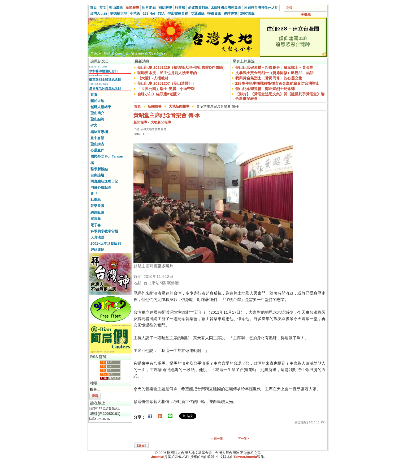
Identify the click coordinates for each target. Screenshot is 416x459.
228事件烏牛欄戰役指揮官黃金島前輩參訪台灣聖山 (277, 83)
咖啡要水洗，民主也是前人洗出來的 (167, 73)
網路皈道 (97, 212)
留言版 (95, 218)
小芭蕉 (135, 13)
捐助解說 (165, 8)
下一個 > (243, 438)
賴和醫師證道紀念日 (103, 71)
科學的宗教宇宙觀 (104, 231)
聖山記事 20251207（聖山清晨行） (166, 83)
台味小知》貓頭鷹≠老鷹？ (158, 94)
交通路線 (198, 13)
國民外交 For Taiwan (106, 156)
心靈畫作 (97, 150)
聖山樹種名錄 (177, 13)
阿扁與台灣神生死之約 (261, 8)
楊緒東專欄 (99, 132)
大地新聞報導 (179, 106)
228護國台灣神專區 (226, 8)
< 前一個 (217, 438)
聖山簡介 (97, 113)
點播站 (95, 200)
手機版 (306, 14)
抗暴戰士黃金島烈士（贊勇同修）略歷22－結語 (274, 73)
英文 (102, 8)
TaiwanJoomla (245, 457)
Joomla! (157, 457)
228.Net (149, 13)
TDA (161, 13)
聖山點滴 (97, 119)
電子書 (95, 225)
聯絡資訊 (214, 13)
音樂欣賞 (97, 206)
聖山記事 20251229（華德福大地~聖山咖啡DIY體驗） (182, 67)
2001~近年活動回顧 (105, 243)
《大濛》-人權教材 (152, 78)
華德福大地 (118, 13)
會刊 (93, 194)
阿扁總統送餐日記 (104, 181)
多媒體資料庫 (198, 8)
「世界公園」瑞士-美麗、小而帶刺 (165, 89)
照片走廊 (149, 8)
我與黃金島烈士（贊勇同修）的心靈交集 (268, 78)
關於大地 (97, 101)
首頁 (93, 8)
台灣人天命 (98, 13)
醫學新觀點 (99, 169)
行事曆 (180, 8)
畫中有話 (97, 138)
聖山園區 (116, 8)
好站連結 (97, 250)
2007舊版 (247, 13)
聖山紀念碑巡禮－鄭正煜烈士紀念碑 (265, 89)
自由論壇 (97, 175)
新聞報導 (132, 8)
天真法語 (97, 237)
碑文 (93, 125)
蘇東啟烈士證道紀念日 (105, 80)
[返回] (141, 445)
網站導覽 (230, 13)
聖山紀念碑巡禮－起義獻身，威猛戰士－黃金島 (274, 67)
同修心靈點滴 (100, 187)
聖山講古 (97, 144)
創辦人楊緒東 (100, 107)
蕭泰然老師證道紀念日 (105, 88)
